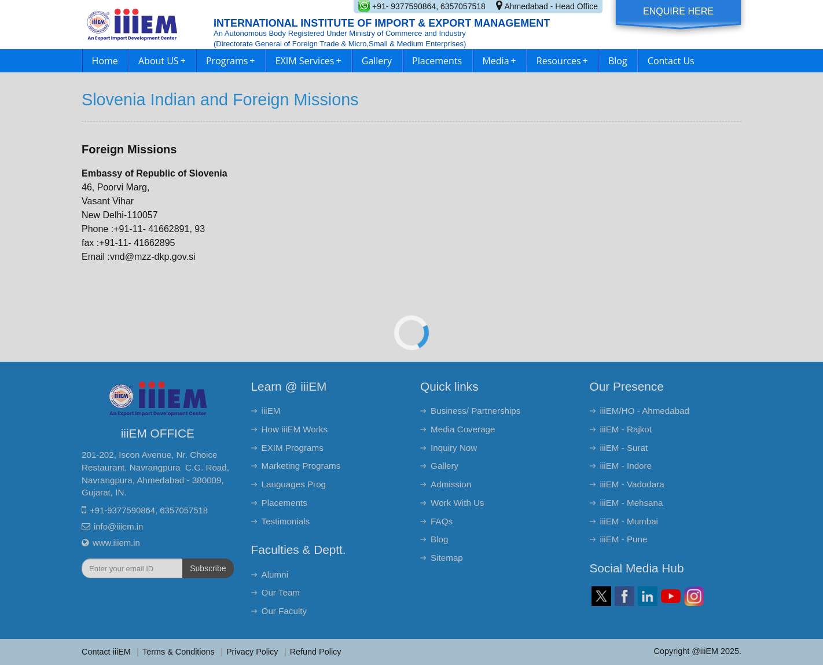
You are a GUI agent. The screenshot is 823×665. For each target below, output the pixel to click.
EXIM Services (308, 60)
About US (162, 60)
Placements (437, 60)
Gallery (377, 60)
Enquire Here (678, 11)
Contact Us (671, 60)
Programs (230, 60)
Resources (562, 60)
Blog (617, 60)
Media (499, 60)
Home (105, 60)
